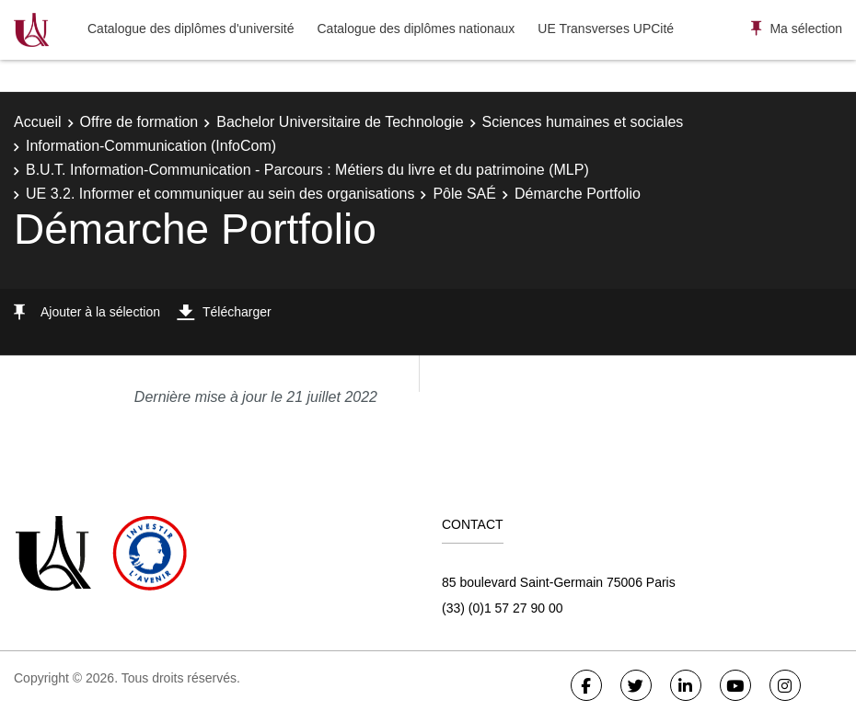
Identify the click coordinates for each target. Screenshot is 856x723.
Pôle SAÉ (464, 193)
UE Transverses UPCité (606, 28)
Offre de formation (139, 122)
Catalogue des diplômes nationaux (416, 28)
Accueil (38, 122)
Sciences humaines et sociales (583, 122)
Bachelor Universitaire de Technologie (339, 122)
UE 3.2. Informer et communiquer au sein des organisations (220, 193)
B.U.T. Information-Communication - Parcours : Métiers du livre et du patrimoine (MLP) (307, 170)
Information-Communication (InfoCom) (151, 146)
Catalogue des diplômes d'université (190, 28)
